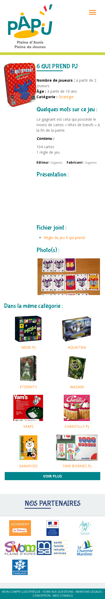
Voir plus (52, 476)
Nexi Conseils (63, 595)
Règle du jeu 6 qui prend (64, 237)
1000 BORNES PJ (76, 465)
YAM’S (28, 426)
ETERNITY (28, 386)
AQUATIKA (77, 347)
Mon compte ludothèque (21, 592)
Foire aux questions (58, 592)
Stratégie (66, 96)
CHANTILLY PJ (77, 426)
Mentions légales (89, 592)
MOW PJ (28, 347)
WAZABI (77, 386)
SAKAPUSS (28, 465)
